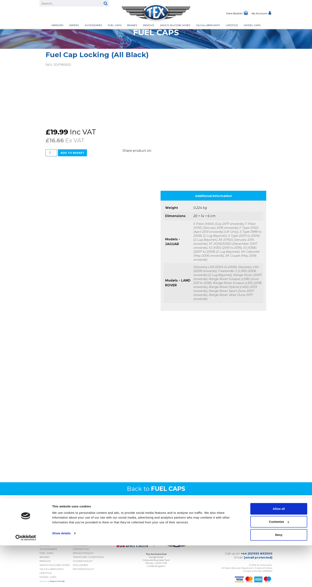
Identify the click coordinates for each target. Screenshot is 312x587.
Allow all (279, 550)
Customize (279, 563)
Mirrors (57, 25)
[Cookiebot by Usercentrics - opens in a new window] (25, 579)
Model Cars (252, 25)
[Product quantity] (51, 152)
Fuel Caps (114, 25)
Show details (61, 574)
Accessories (93, 25)
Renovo (148, 25)
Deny (279, 576)
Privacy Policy (247, 519)
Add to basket (72, 152)
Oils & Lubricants (208, 25)
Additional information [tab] (213, 194)
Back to (156, 487)
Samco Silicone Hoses (175, 25)
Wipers (74, 25)
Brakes (132, 25)
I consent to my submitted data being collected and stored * (236, 513)
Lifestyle (232, 25)
